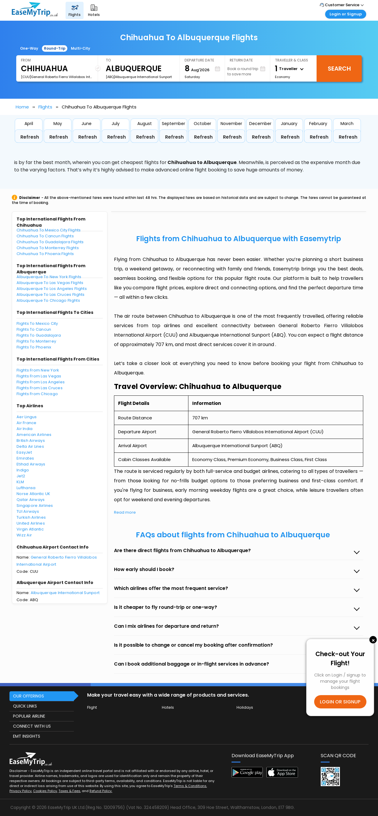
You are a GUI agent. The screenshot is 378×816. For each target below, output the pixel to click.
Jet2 (21, 476)
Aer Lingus (27, 417)
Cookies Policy (45, 791)
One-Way (29, 48)
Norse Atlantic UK (33, 494)
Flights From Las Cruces (40, 388)
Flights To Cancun (34, 329)
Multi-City (80, 48)
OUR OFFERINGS (28, 696)
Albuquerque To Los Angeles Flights (52, 288)
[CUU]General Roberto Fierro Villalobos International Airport (57, 76)
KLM (20, 482)
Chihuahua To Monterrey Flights (48, 248)
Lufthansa (26, 488)
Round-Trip (55, 48)
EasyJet (24, 452)
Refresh (29, 137)
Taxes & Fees (69, 791)
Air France (27, 423)
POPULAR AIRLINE (29, 716)
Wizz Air (24, 535)
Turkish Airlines (31, 517)
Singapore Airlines (35, 505)
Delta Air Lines (30, 446)
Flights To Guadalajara (39, 335)
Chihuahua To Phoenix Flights (45, 254)
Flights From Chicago (37, 394)
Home (22, 107)
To (108, 60)
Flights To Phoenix (34, 347)
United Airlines (31, 523)
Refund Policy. (100, 791)
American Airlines (34, 434)
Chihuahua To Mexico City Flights (49, 230)
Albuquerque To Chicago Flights (48, 300)
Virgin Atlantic (30, 529)
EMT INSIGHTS (26, 736)
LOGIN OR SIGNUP (340, 701)
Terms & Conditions (190, 785)
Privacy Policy (20, 791)
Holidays (245, 707)
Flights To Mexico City (37, 323)
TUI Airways (28, 511)
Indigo (23, 470)
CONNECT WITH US (32, 726)
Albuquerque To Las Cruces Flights (51, 294)
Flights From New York (38, 370)
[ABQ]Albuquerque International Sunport (139, 76)
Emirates (25, 458)
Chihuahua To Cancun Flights (45, 236)
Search (339, 68)
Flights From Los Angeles (41, 382)
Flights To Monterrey (36, 341)
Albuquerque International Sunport (65, 593)
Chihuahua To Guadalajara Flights (50, 242)
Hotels (168, 707)
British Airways (31, 440)
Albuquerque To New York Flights (49, 277)
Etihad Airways (31, 464)
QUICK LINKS (25, 706)
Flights (45, 107)
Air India (24, 428)
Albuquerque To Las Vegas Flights (50, 282)
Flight (92, 707)
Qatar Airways (31, 499)
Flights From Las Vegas (39, 376)
